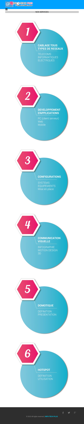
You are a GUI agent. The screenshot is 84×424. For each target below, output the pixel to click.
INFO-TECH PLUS (51, 416)
